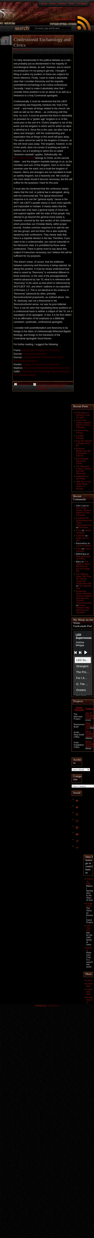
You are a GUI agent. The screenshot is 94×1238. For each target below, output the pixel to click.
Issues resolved (83, 531)
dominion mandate (24, 158)
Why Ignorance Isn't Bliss (83, 557)
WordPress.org (89, 999)
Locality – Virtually (80, 436)
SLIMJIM (80, 535)
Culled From (50, 386)
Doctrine (61, 386)
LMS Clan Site (88, 928)
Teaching (81, 3)
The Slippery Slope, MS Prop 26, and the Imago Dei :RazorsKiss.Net (84, 579)
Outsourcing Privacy (82, 431)
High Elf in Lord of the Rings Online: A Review (83, 485)
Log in (89, 980)
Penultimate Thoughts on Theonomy (41, 350)
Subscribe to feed (65, 19)
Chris (78, 530)
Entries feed (89, 984)
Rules (72, 3)
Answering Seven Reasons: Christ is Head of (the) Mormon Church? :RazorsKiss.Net (84, 597)
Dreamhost (53, 1005)
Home (44, 3)
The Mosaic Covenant (34, 353)
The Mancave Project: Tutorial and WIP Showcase (83, 470)
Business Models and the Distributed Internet (83, 452)
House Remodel (79, 708)
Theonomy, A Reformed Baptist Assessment (46, 368)
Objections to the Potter (82, 477)
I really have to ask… (82, 538)
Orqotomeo (42, 388)
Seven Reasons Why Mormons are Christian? (82, 608)
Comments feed (89, 991)
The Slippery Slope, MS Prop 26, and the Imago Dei (83, 566)
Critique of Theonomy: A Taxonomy (41, 364)
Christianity (54, 384)
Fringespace (89, 904)
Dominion (83, 527)
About (52, 3)
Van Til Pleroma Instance (89, 715)
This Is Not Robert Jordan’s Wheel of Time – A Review (84, 424)
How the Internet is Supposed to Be (84, 443)
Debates (62, 3)
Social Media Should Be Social (82, 460)
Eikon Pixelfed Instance (89, 733)
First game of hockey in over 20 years (83, 414)
